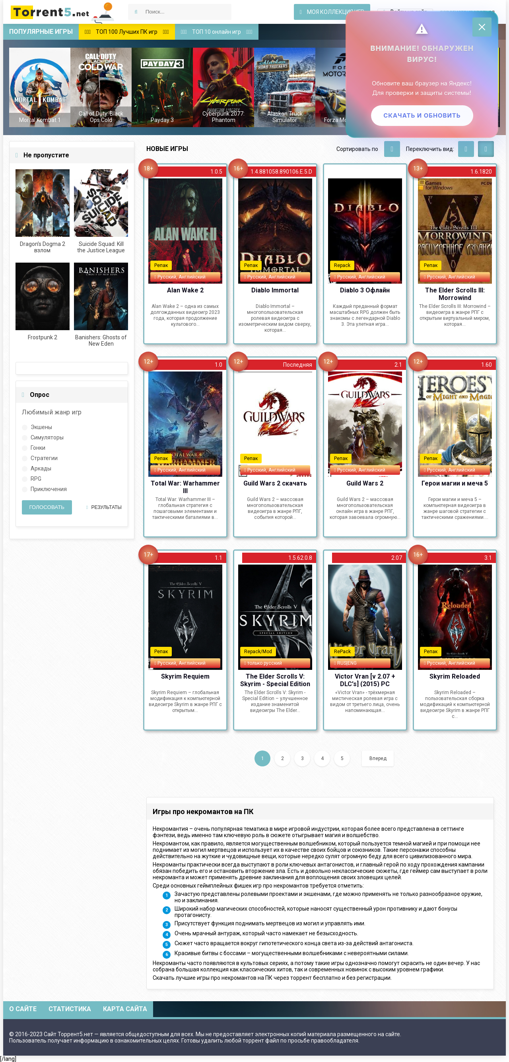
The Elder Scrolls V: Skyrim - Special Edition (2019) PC (275, 680)
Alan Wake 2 (185, 290)
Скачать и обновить (421, 116)
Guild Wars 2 (364, 483)
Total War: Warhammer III (185, 487)
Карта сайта (125, 1009)
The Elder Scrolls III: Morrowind (455, 293)
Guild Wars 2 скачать (275, 483)
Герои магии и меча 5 (455, 483)
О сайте (23, 1009)
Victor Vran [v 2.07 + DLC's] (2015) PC (365, 680)
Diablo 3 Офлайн (365, 290)
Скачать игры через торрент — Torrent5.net (62, 12)
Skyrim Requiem (185, 676)
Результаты (104, 507)
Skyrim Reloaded (454, 676)
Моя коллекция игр (332, 12)
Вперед (378, 758)
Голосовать (46, 507)
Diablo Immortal (275, 290)
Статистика (70, 1009)
